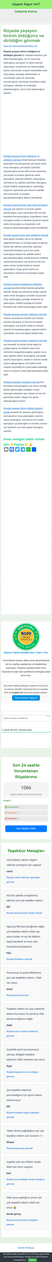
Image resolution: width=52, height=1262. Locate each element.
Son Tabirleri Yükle (26, 828)
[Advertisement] (26, 125)
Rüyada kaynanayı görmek (19, 1148)
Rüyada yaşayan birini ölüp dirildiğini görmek (25, 235)
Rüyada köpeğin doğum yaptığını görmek (22, 1115)
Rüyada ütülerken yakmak (19, 959)
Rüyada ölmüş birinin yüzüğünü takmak (22, 1222)
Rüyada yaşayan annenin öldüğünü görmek (25, 314)
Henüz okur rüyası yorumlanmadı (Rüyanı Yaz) (20, 46)
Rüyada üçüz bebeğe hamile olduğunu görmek (25, 1181)
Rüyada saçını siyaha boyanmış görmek (22, 1033)
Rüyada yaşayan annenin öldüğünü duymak (25, 340)
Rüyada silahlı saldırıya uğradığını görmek (23, 879)
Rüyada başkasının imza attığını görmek (22, 1074)
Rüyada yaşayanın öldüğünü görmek (21, 382)
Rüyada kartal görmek (17, 995)
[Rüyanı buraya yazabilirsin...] (25, 718)
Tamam (32, 1260)
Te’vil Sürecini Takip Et (26, 698)
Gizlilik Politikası (26, 1248)
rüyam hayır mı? (26, 4)
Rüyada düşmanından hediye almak (24, 913)
